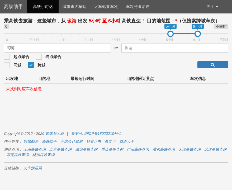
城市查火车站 (74, 6)
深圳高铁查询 (86, 149)
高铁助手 (13, 6)
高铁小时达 (43, 6)
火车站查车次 (106, 6)
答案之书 (93, 141)
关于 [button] (212, 6)
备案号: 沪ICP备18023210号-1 (96, 133)
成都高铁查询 (164, 149)
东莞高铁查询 (18, 155)
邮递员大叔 (54, 133)
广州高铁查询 (138, 149)
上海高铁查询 (34, 149)
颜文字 (110, 141)
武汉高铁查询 (215, 149)
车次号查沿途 (138, 6)
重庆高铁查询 (112, 149)
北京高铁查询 (60, 149)
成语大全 (126, 141)
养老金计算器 (71, 141)
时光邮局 (30, 141)
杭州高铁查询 (43, 155)
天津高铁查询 (189, 149)
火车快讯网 (32, 168)
